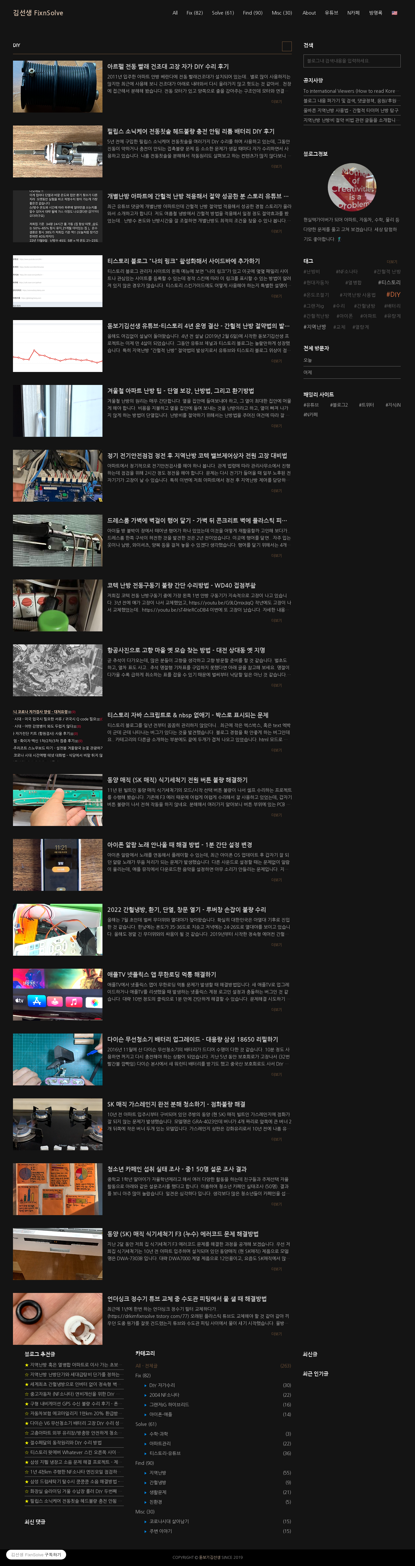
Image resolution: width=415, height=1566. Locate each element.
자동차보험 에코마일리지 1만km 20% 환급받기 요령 (74, 1413)
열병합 (355, 283)
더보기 (392, 262)
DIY (395, 295)
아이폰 (346, 316)
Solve (223, 13)
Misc (282, 13)
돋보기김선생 (209, 1558)
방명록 (376, 13)
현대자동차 (317, 283)
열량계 (362, 327)
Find (253, 13)
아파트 (370, 316)
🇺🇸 (394, 13)
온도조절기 (317, 295)
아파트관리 (164, 1444)
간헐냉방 (366, 306)
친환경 (160, 1502)
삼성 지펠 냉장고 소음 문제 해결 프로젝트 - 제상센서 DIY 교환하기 (74, 1462)
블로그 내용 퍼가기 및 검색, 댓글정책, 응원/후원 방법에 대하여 (352, 101)
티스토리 (391, 282)
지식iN (394, 405)
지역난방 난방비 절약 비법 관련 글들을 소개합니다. (352, 120)
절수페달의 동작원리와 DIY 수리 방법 (63, 1442)
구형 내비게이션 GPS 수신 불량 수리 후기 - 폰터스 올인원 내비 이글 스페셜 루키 (74, 1404)
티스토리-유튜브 (169, 1453)
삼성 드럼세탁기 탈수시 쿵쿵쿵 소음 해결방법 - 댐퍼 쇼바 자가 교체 (74, 1481)
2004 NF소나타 (169, 1395)
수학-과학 (163, 1434)
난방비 (313, 271)
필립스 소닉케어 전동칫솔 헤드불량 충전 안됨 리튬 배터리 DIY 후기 (74, 1501)
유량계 (394, 316)
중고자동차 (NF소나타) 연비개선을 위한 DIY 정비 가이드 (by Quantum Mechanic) (74, 1394)
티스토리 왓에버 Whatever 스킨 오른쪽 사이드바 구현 (74, 1452)
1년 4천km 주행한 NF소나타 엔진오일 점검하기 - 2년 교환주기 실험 (74, 1472)
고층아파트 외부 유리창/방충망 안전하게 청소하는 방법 (74, 1433)
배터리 (394, 306)
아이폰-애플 (165, 1414)
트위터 (368, 405)
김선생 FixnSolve (38, 13)
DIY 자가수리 (166, 1385)
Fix (195, 13)
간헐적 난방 (389, 271)
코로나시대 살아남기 (173, 1521)
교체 (340, 327)
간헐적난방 (317, 316)
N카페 (354, 13)
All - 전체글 (147, 1366)
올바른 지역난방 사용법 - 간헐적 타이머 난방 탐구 (350, 110)
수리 (340, 306)
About (309, 13)
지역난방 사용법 (359, 295)
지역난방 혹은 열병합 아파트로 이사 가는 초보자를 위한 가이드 (74, 1365)
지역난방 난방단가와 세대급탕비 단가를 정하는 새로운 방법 (74, 1374)
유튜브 (331, 13)
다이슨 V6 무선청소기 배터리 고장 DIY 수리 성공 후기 (74, 1423)
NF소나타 (348, 271)
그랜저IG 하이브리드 (174, 1405)
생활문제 (162, 1492)
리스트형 (287, 46)
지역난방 (316, 326)
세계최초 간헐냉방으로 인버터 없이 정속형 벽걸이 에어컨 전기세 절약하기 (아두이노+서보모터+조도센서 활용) (74, 1384)
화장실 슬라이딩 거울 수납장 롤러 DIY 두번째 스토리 (74, 1491)
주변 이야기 (165, 1531)
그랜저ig (315, 306)
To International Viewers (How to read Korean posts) (352, 91)
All (175, 13)
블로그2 (340, 405)
